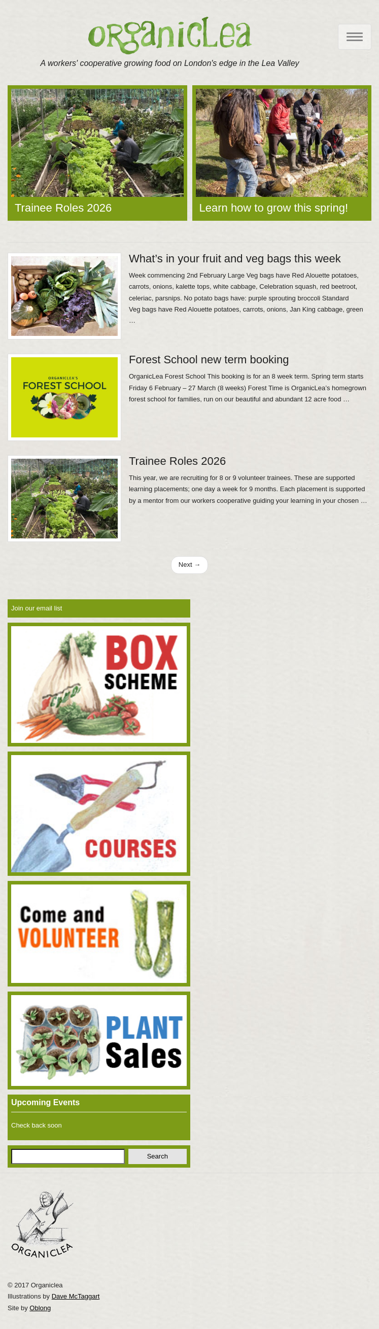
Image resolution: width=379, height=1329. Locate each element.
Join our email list (36, 608)
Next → (189, 564)
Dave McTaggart (76, 1296)
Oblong (40, 1308)
